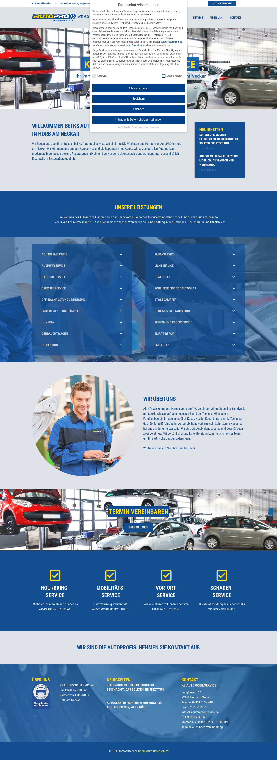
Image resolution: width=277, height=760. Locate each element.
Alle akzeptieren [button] (138, 88)
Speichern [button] (138, 98)
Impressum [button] (154, 127)
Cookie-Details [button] (124, 127)
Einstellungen (138, 45)
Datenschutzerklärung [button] (140, 127)
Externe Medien (172, 76)
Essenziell (99, 76)
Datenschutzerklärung (171, 41)
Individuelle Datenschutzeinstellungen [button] (138, 119)
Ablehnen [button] (138, 109)
